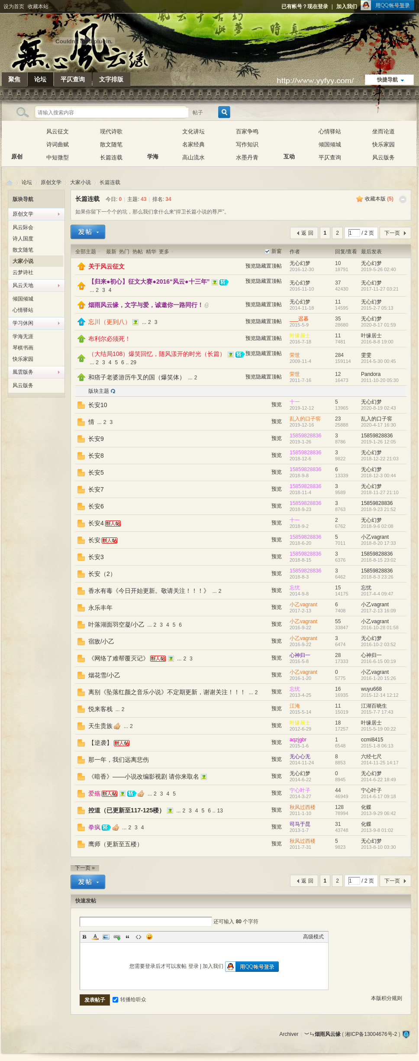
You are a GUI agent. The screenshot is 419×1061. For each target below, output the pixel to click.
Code (138, 936)
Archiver (288, 1034)
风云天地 (23, 285)
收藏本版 (379, 199)
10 (338, 263)
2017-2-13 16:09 (378, 610)
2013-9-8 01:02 (377, 830)
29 (133, 362)
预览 (250, 266)
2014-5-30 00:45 (378, 361)
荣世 (295, 355)
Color (95, 936)
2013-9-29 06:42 (378, 813)
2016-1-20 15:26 (378, 678)
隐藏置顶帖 (269, 266)
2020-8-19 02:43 (378, 408)
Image (106, 936)
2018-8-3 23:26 (377, 576)
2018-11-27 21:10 (380, 492)
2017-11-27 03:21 (380, 288)
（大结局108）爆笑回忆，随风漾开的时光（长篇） (157, 353)
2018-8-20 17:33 (378, 543)
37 (338, 283)
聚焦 (14, 79)
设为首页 (13, 6)
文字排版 (111, 79)
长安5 (96, 472)
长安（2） (102, 573)
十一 (295, 402)
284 (339, 355)
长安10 (97, 404)
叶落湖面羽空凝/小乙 (116, 624)
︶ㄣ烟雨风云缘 (9, 182)
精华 (151, 252)
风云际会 (23, 227)
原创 (17, 138)
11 (338, 302)
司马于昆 (300, 824)
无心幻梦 (300, 263)
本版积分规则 (386, 998)
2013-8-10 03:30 (378, 847)
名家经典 (193, 144)
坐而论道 (383, 131)
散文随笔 (111, 144)
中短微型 (57, 157)
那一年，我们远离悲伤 (118, 759)
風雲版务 (23, 372)
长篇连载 (111, 157)
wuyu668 (371, 689)
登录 (193, 966)
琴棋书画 (23, 348)
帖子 (198, 113)
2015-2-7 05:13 (377, 308)
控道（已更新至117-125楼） (126, 810)
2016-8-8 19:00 (377, 341)
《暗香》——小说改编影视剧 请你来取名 (143, 776)
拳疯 (94, 827)
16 (338, 689)
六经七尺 (371, 757)
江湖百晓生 (374, 706)
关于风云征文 (106, 266)
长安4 (96, 523)
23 (338, 419)
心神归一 (300, 655)
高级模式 (313, 937)
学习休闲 (23, 323)
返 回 (307, 233)
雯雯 (366, 355)
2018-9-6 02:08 (377, 526)
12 (338, 374)
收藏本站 (38, 6)
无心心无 (300, 757)
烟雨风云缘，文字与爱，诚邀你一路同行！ (145, 304)
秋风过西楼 (303, 807)
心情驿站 (330, 131)
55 (338, 621)
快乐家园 (383, 144)
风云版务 (383, 157)
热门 (124, 252)
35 (338, 319)
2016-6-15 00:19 (378, 661)
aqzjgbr (298, 740)
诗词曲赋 (57, 144)
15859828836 (305, 436)
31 (338, 824)
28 (338, 655)
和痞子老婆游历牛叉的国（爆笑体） (136, 377)
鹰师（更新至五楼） (115, 844)
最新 (111, 252)
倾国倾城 (330, 144)
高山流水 (193, 157)
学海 (153, 138)
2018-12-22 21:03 (380, 458)
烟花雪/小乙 (104, 675)
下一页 (392, 233)
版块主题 (98, 391)
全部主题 (85, 252)
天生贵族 (100, 725)
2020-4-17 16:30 (378, 424)
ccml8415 (372, 740)
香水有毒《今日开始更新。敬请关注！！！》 (149, 590)
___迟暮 (299, 319)
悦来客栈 (100, 708)
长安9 (96, 438)
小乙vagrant (375, 537)
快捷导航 (387, 80)
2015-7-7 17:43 (377, 712)
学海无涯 (23, 336)
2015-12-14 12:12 (380, 695)
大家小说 (80, 182)
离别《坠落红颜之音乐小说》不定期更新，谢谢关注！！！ (167, 692)
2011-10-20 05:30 (380, 380)
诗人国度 (23, 239)
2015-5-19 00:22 (378, 728)
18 (338, 723)
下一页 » (85, 868)
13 (220, 811)
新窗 (276, 251)
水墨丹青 (247, 157)
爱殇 (94, 793)
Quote (127, 936)
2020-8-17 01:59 (378, 324)
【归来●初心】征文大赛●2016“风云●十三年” (149, 281)
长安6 (96, 506)
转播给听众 (129, 999)
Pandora (370, 374)
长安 (94, 540)
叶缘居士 (300, 336)
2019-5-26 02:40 (378, 269)
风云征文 (57, 131)
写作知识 (247, 144)
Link (117, 936)
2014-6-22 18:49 (378, 779)
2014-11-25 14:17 (380, 762)
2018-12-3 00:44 (378, 475)
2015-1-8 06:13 (377, 745)
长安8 (96, 455)
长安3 (96, 556)
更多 (164, 252)
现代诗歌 (111, 131)
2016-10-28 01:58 (380, 627)
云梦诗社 (23, 272)
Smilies (149, 936)
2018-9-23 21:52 (378, 509)
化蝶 (366, 807)
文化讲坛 (193, 131)
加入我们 (346, 6)
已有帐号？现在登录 (304, 6)
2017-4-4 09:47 (377, 593)
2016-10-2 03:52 (378, 644)
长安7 (96, 489)
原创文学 (51, 182)
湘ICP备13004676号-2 (371, 1034)
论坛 (40, 79)
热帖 (137, 252)
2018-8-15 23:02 (378, 560)
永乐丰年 (100, 607)
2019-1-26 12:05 (378, 441)
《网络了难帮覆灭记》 (118, 658)
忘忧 (295, 588)
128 (339, 807)
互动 (289, 138)
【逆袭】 (100, 742)
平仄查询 (73, 79)
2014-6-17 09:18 (378, 796)
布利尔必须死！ (109, 338)
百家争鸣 (247, 131)
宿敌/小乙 (101, 641)
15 (338, 588)
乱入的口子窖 (305, 419)
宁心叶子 (300, 790)
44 (338, 790)
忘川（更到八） (109, 321)
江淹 (295, 706)
